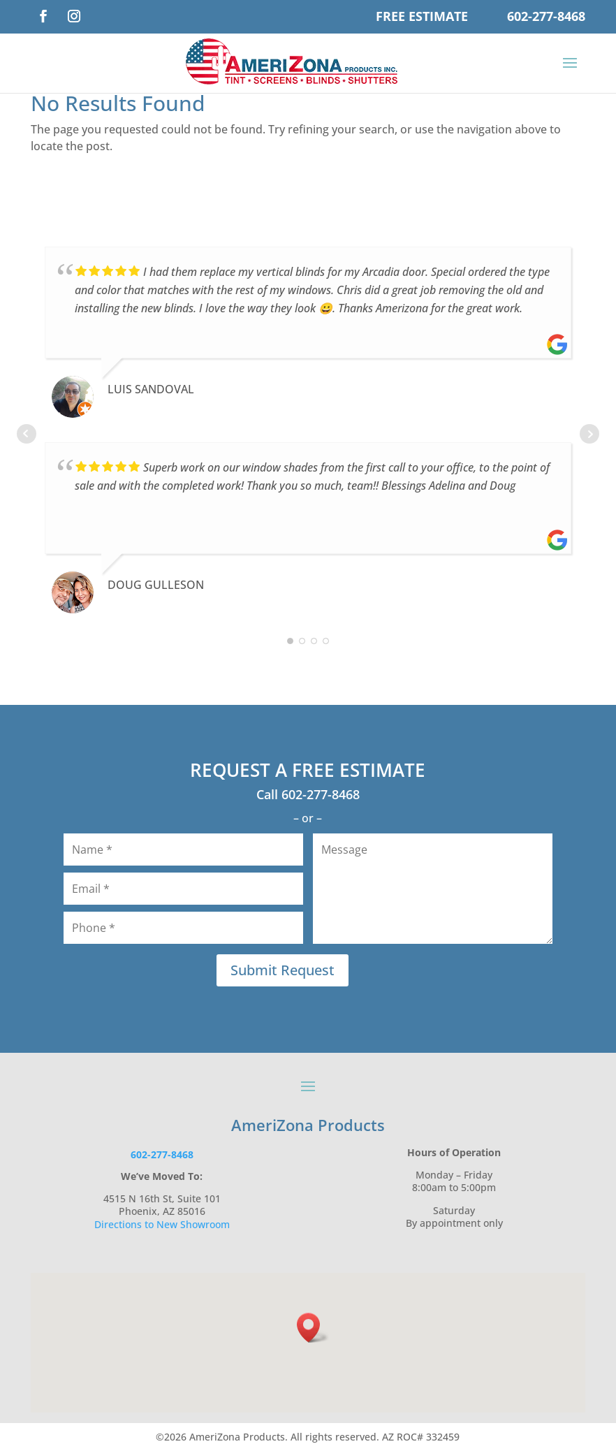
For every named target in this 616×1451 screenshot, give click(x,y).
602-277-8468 (546, 16)
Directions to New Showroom (162, 1224)
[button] (313, 1328)
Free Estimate (422, 16)
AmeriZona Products (308, 1124)
